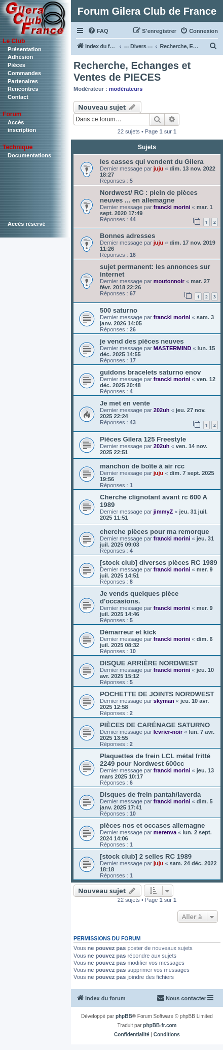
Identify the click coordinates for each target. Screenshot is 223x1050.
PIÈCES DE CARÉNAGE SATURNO (155, 725)
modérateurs (126, 89)
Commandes (24, 73)
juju (159, 168)
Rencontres (23, 89)
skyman (164, 701)
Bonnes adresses (127, 236)
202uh (162, 410)
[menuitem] (98, 31)
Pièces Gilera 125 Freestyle (143, 439)
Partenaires (23, 81)
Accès (16, 122)
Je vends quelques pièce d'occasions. (139, 597)
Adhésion (20, 57)
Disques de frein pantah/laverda (150, 794)
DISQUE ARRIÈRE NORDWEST (149, 663)
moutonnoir (169, 281)
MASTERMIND (173, 348)
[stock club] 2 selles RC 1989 (146, 856)
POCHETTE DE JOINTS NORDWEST (157, 694)
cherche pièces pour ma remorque (154, 531)
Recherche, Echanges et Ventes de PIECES (132, 71)
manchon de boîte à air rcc (142, 466)
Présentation (25, 49)
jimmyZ (163, 512)
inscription (22, 130)
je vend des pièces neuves (142, 341)
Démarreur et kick (128, 632)
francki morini (172, 207)
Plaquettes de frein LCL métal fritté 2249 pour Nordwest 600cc (155, 759)
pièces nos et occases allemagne (152, 825)
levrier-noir (168, 732)
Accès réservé (27, 224)
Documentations (29, 155)
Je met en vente (125, 403)
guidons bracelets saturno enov (150, 372)
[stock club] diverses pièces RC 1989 (158, 562)
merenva (165, 832)
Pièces (16, 65)
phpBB (124, 1016)
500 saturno (118, 310)
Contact (18, 97)
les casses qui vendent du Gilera (152, 161)
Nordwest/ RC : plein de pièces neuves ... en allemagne (149, 196)
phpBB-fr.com (159, 1025)
